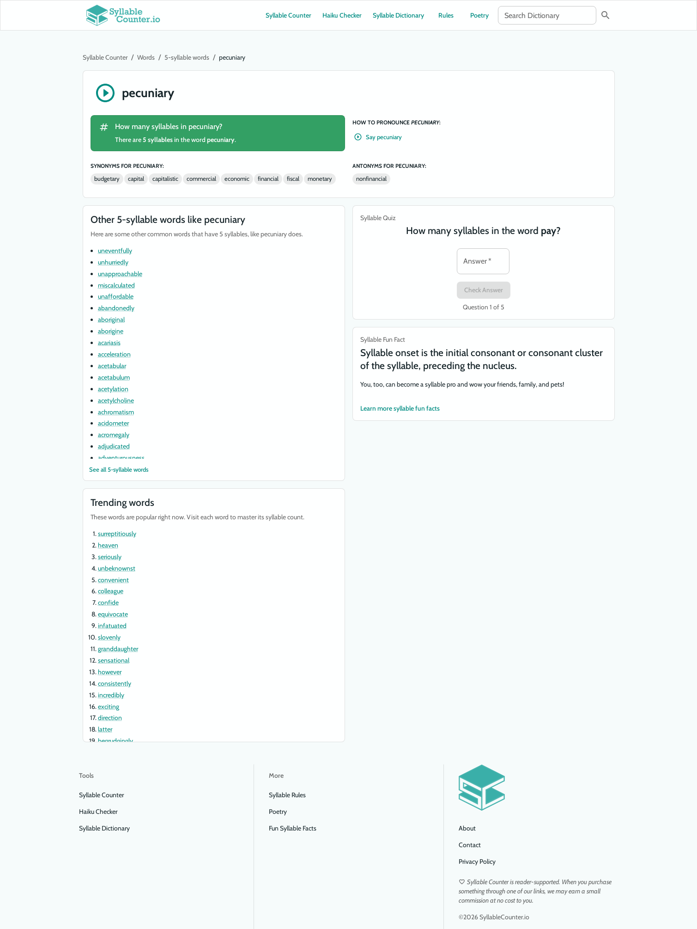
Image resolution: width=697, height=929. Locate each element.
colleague (110, 591)
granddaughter (118, 649)
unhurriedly (113, 262)
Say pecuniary (378, 137)
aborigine (110, 331)
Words (146, 57)
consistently (114, 683)
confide (108, 602)
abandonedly (116, 308)
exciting (108, 706)
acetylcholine (116, 400)
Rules (446, 15)
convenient (113, 580)
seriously (109, 557)
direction (110, 718)
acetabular (112, 366)
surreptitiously (117, 533)
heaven (108, 545)
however (109, 672)
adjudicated (114, 446)
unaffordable (115, 296)
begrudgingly (115, 741)
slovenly (109, 637)
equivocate (113, 614)
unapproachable (120, 274)
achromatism (116, 412)
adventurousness (121, 458)
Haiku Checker (342, 15)
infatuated (112, 625)
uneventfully (115, 250)
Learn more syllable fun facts (400, 408)
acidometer (113, 423)
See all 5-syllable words (119, 469)
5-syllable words (186, 57)
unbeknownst (116, 568)
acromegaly (113, 435)
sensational (113, 660)
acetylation (113, 389)
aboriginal (111, 319)
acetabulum (114, 377)
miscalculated (116, 285)
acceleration (114, 354)
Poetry (479, 15)
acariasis (109, 342)
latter (105, 729)
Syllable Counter (288, 15)
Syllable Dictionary (398, 15)
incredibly (111, 695)
